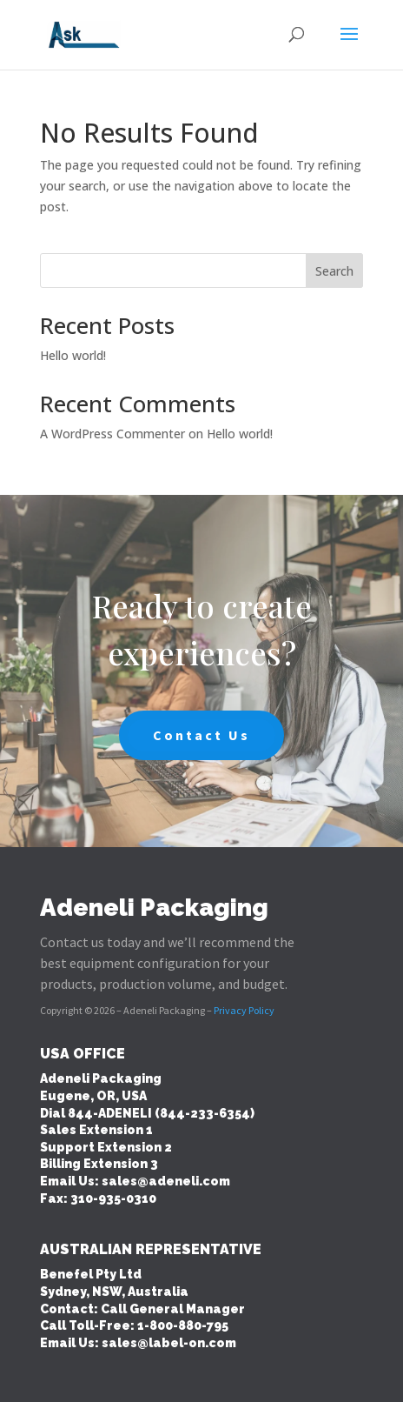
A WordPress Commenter (112, 433)
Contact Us (201, 735)
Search (334, 271)
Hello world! (73, 355)
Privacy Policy (244, 1010)
